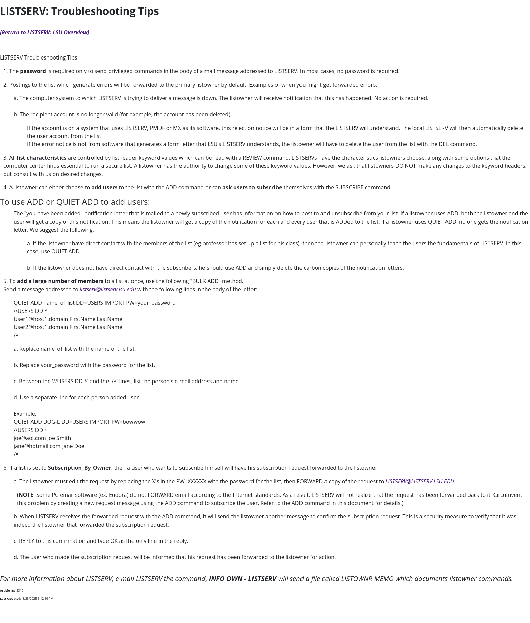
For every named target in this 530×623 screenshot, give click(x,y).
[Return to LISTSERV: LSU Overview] (44, 32)
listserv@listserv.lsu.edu (108, 289)
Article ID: (7, 590)
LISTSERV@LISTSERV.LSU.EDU (420, 481)
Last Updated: (10, 598)
